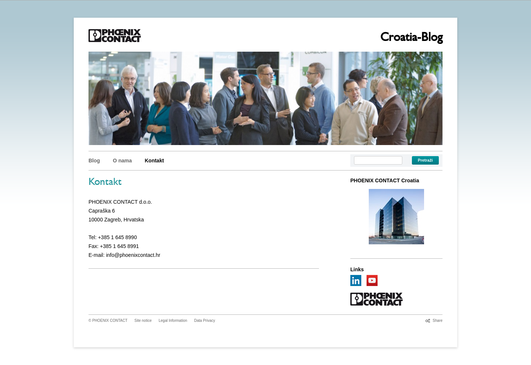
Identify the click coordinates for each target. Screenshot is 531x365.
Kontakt (154, 160)
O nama (122, 160)
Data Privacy (204, 320)
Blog (94, 160)
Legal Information (173, 320)
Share (437, 320)
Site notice (143, 320)
